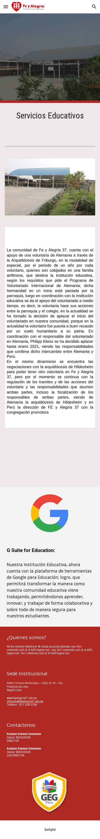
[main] (50, 121)
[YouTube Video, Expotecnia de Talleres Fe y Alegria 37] (50, 460)
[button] (6, 6)
